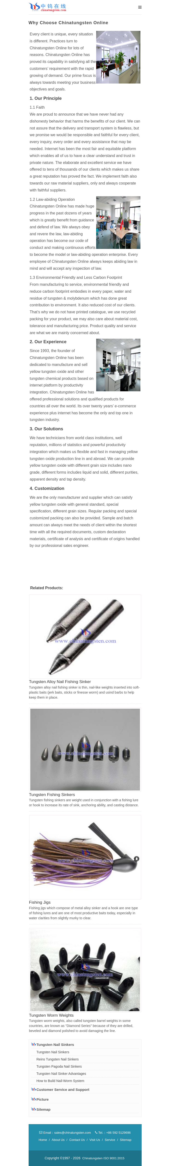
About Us (58, 1140)
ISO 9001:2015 (113, 1158)
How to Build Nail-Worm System (60, 1081)
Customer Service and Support (60, 1089)
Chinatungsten (92, 1158)
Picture (40, 1099)
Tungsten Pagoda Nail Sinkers (59, 1066)
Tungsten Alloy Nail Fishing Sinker (60, 681)
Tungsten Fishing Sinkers (52, 794)
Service (110, 1140)
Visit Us (94, 1140)
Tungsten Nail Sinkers (52, 1044)
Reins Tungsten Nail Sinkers (58, 1059)
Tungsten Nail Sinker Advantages (61, 1074)
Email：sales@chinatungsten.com (65, 1132)
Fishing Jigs (40, 902)
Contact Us (77, 1140)
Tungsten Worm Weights (51, 1015)
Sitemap (40, 1109)
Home (43, 1140)
